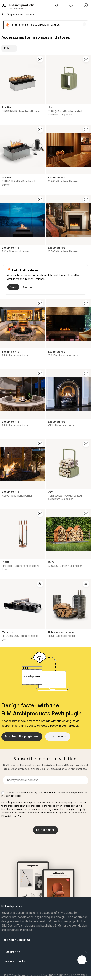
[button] (4, 5)
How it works (58, 736)
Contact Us (24, 940)
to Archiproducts (19, 8)
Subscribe (45, 830)
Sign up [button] (29, 24)
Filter (9, 48)
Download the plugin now (22, 736)
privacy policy (65, 802)
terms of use (43, 802)
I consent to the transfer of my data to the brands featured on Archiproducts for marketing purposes (44, 794)
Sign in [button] (16, 24)
